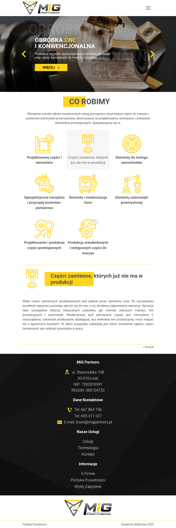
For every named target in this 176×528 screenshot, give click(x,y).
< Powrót (148, 347)
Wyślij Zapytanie (87, 486)
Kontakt (88, 454)
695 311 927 (91, 416)
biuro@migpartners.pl (94, 422)
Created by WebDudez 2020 (137, 524)
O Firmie (88, 473)
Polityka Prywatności (88, 480)
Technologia (88, 448)
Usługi (88, 441)
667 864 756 (91, 409)
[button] (24, 54)
